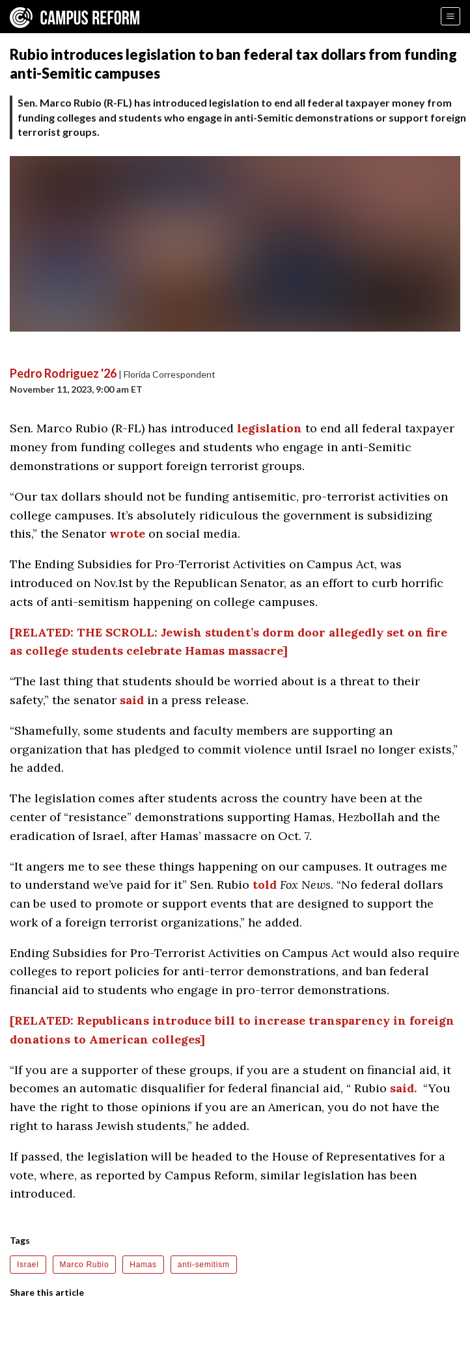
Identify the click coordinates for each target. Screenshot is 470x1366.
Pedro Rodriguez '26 (63, 373)
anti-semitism (204, 1264)
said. (403, 1088)
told (265, 884)
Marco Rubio (84, 1264)
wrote (127, 533)
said (132, 699)
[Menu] (450, 16)
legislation (269, 428)
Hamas (143, 1264)
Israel (28, 1264)
